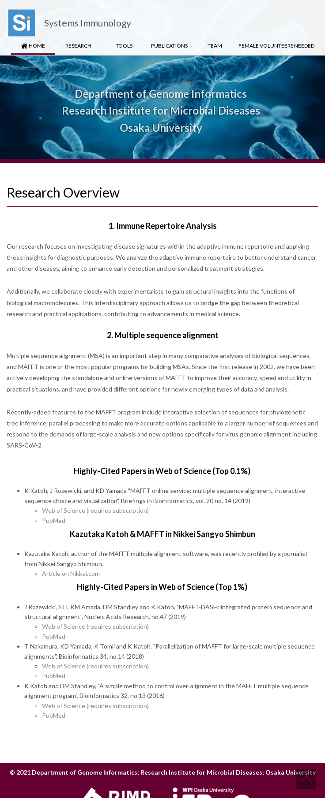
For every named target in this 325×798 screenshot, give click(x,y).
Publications (169, 45)
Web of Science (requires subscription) (95, 510)
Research (78, 45)
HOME (33, 45)
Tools (124, 45)
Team (215, 45)
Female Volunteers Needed (276, 45)
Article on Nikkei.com (71, 573)
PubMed (53, 520)
